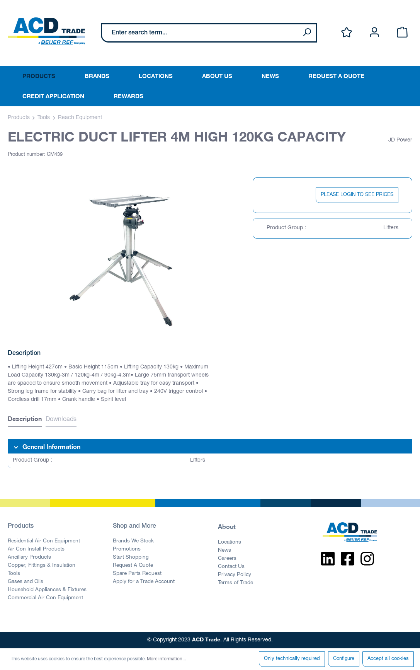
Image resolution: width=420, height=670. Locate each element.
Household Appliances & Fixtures (47, 590)
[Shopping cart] (402, 33)
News (224, 550)
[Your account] (374, 33)
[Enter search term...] (200, 32)
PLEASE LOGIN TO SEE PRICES (357, 195)
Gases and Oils (25, 582)
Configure (343, 658)
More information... (166, 659)
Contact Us (231, 566)
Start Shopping (131, 557)
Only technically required (292, 658)
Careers (227, 558)
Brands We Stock (133, 541)
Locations (229, 542)
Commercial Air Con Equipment (45, 598)
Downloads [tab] (61, 420)
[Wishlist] (347, 33)
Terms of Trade (235, 583)
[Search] (307, 32)
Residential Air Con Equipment (44, 541)
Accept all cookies (388, 658)
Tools (14, 573)
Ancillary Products (29, 557)
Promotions (127, 549)
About (227, 526)
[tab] (25, 419)
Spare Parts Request (137, 573)
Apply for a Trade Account (144, 582)
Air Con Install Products (36, 549)
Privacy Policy (234, 575)
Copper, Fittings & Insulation (41, 565)
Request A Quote (133, 565)
